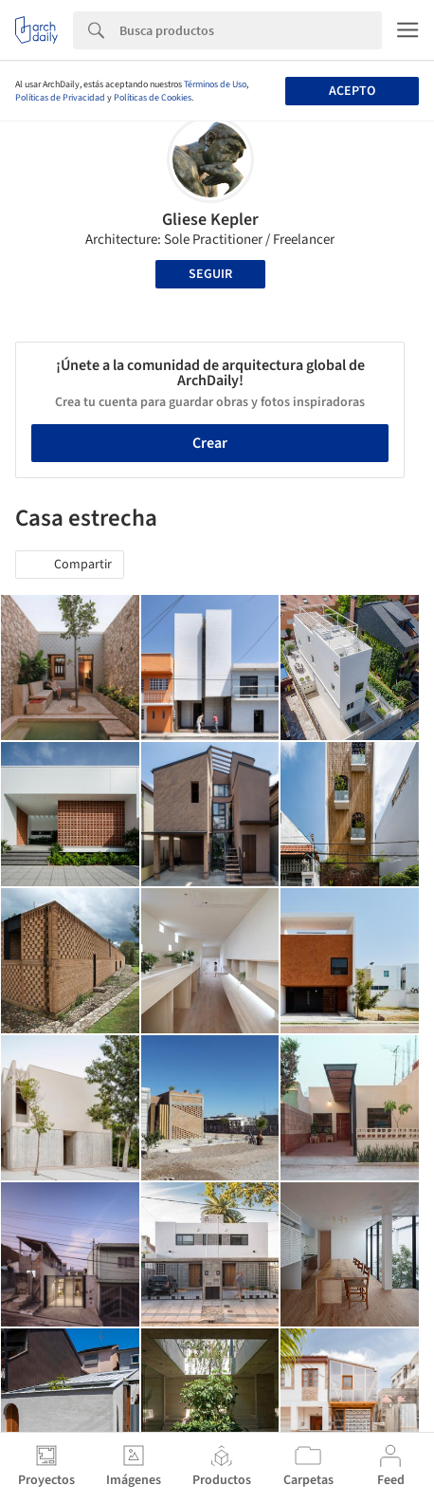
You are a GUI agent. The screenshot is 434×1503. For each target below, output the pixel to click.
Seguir (210, 274)
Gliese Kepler (210, 220)
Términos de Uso (215, 84)
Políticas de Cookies (152, 97)
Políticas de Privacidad (60, 97)
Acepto (352, 91)
